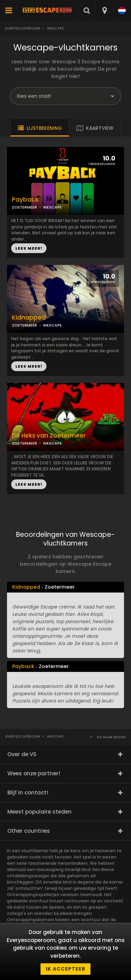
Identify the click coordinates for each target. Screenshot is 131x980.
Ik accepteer (65, 968)
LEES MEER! (28, 248)
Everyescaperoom (22, 28)
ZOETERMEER (24, 207)
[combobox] (104, 10)
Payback (25, 199)
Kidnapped (29, 317)
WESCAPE (52, 207)
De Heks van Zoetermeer (49, 435)
